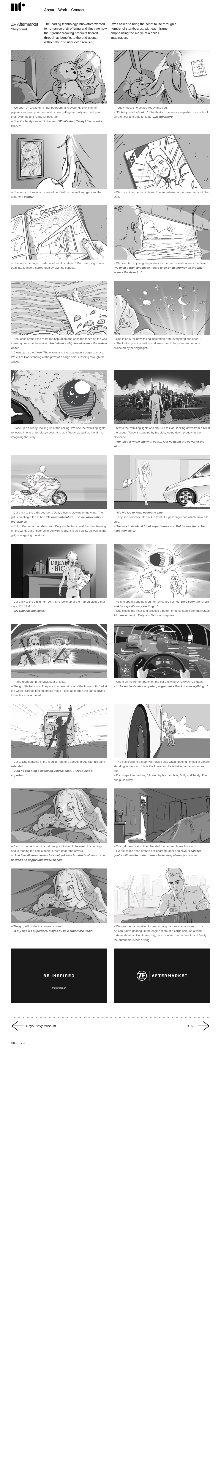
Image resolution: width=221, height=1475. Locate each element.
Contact (77, 10)
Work (62, 10)
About (49, 10)
